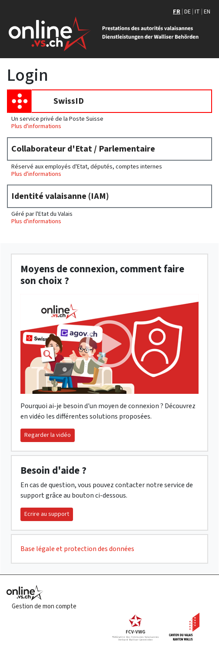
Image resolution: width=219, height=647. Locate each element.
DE (187, 11)
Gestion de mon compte (44, 606)
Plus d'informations (36, 126)
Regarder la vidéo (47, 435)
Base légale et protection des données (77, 549)
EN (207, 11)
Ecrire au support (46, 514)
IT (197, 11)
